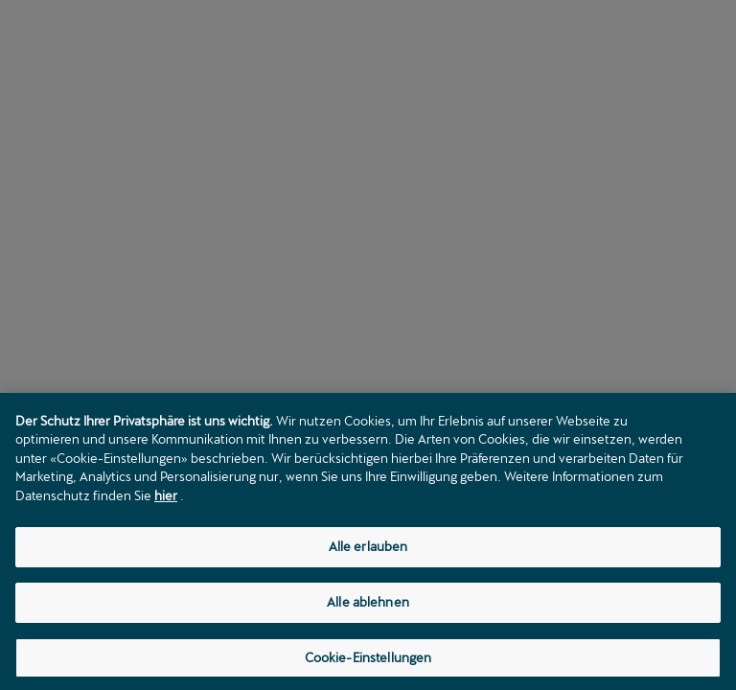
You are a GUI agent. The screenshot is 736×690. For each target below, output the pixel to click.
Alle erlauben (368, 550)
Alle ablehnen (368, 605)
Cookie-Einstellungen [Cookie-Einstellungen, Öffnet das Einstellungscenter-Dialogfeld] (368, 661)
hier (165, 499)
